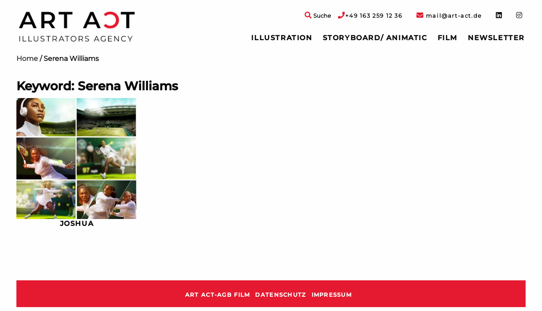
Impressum (332, 295)
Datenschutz (280, 295)
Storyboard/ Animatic (375, 38)
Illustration (281, 38)
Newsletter (496, 38)
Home (27, 58)
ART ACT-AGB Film (217, 295)
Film (447, 38)
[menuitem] (281, 38)
